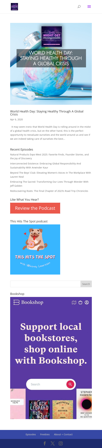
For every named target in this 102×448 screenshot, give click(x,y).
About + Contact (63, 434)
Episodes (31, 434)
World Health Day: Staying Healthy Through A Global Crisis (47, 112)
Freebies (45, 434)
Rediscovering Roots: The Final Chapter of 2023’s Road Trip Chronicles (49, 191)
